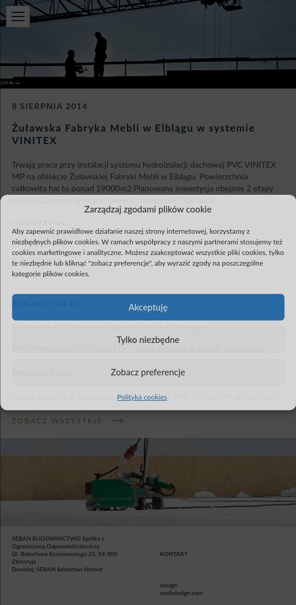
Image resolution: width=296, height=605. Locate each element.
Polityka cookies (142, 397)
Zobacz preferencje (148, 372)
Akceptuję (147, 307)
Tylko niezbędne (148, 339)
